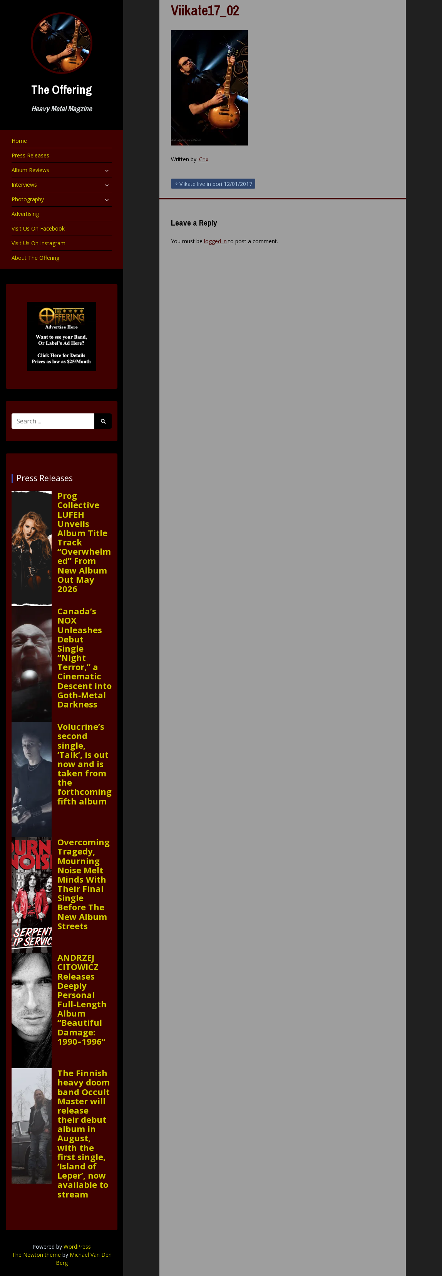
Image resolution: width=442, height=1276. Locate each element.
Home (19, 140)
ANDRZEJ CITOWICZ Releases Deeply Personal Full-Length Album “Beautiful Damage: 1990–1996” (82, 999)
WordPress (77, 1246)
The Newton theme (36, 1254)
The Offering (61, 89)
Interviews (24, 184)
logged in (215, 241)
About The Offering (35, 257)
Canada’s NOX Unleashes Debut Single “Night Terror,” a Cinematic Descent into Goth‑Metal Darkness (84, 657)
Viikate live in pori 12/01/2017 (215, 183)
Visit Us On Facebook (38, 228)
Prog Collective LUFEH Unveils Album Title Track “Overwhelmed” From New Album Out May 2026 (84, 542)
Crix (203, 159)
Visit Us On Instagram (38, 243)
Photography (28, 199)
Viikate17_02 (205, 10)
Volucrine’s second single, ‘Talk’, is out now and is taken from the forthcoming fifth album (84, 764)
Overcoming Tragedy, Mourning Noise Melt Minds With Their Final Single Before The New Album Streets (83, 883)
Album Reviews (30, 170)
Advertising (25, 213)
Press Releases (30, 155)
